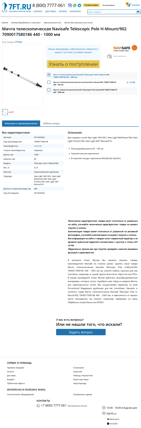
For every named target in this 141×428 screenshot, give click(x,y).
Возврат (11, 379)
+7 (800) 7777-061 (54, 405)
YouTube (114, 424)
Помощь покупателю (83, 375)
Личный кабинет (108, 5)
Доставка (50, 11)
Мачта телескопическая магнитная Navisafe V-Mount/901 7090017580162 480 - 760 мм (84, 83)
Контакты (75, 11)
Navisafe (38, 146)
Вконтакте (114, 419)
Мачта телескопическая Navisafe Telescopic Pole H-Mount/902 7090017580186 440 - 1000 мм (81, 75)
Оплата (63, 11)
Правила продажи (15, 367)
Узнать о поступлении (73, 64)
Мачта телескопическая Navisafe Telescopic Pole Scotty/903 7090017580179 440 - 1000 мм (85, 91)
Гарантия (77, 371)
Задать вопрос (81, 332)
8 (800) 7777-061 (48, 5)
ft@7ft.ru (111, 413)
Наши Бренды (79, 383)
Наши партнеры (81, 379)
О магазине (78, 367)
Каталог (38, 11)
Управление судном (82, 394)
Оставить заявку (91, 5)
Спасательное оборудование (20, 394)
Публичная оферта (16, 383)
